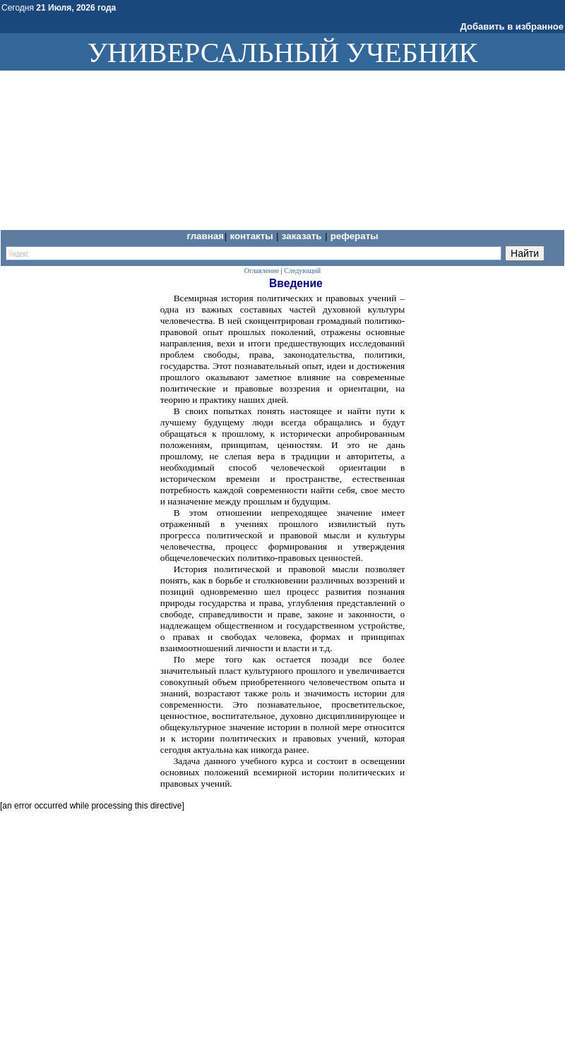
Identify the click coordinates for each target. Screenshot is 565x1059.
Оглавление (261, 270)
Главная (205, 236)
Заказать (303, 236)
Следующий (302, 270)
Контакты (252, 236)
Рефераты (355, 236)
